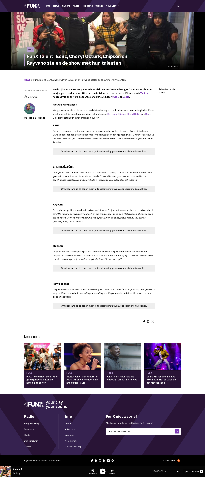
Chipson (122, 114)
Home (47, 6)
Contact (69, 423)
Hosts (27, 435)
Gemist (27, 447)
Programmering (31, 423)
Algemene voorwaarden (35, 461)
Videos (99, 6)
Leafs (126, 97)
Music (76, 6)
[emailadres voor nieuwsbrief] (143, 431)
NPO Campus (71, 441)
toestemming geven (108, 151)
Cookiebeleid (169, 461)
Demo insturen (31, 441)
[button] (93, 471)
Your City (112, 6)
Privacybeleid (55, 461)
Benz (148, 114)
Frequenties (29, 429)
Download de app (73, 447)
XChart (66, 6)
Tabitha (144, 93)
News (56, 6)
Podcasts (87, 6)
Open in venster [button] (193, 471)
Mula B (115, 97)
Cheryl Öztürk (134, 114)
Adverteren (70, 429)
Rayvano (112, 114)
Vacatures (70, 435)
